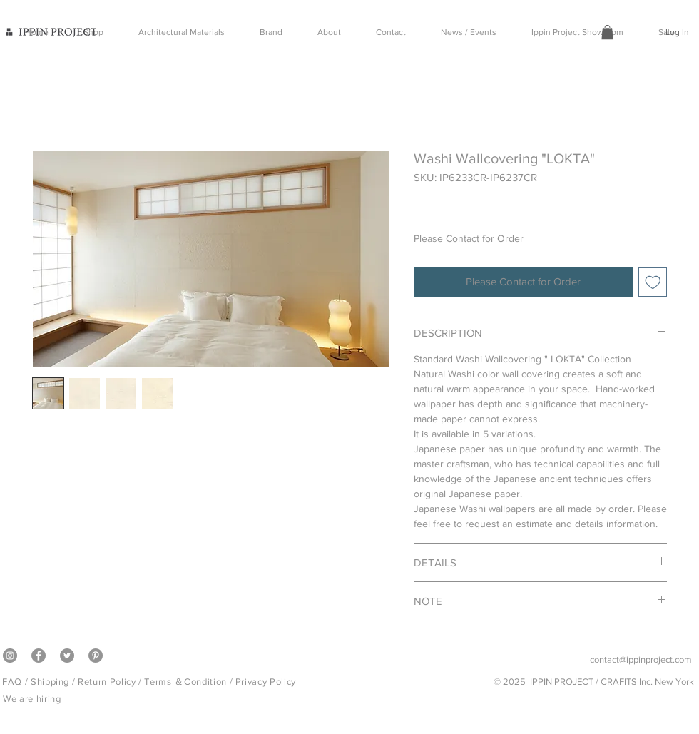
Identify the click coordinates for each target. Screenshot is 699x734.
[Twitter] (67, 655)
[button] (607, 32)
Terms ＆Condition (185, 681)
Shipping (50, 681)
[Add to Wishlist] (653, 282)
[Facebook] (38, 655)
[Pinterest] (95, 655)
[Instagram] (10, 655)
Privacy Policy (265, 681)
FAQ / (16, 681)
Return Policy (107, 681)
